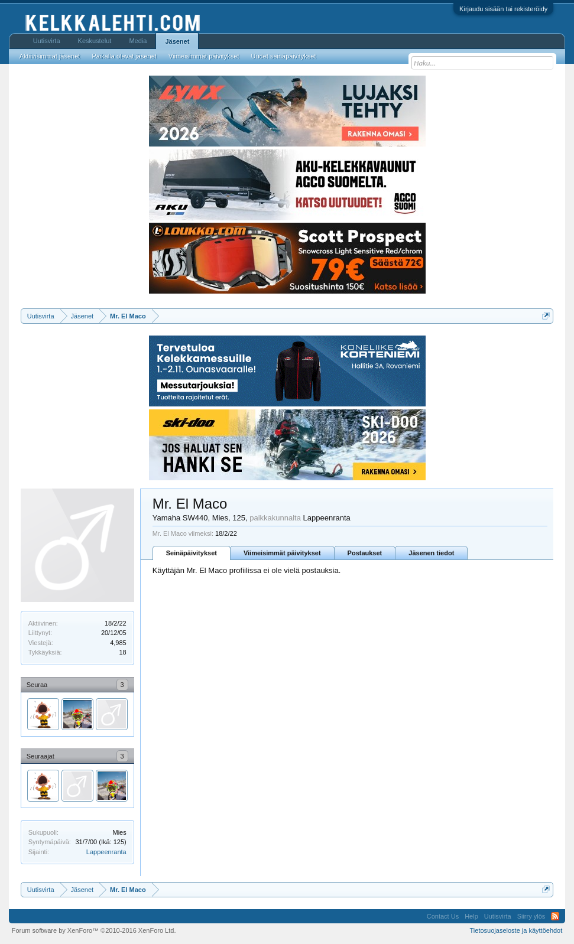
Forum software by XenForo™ (94, 930)
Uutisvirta (46, 40)
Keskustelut (95, 40)
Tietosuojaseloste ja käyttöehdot (516, 930)
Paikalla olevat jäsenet (124, 56)
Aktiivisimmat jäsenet (50, 56)
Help (471, 916)
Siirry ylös (531, 916)
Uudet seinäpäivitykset (283, 56)
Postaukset (365, 552)
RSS (555, 916)
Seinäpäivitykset (191, 552)
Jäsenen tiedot (431, 552)
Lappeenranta (106, 851)
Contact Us (443, 916)
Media (138, 40)
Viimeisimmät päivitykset (282, 552)
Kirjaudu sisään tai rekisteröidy (503, 8)
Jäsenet (177, 41)
